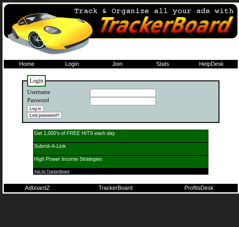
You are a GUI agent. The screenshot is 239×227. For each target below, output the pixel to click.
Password (38, 100)
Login (72, 64)
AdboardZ (37, 188)
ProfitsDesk (198, 188)
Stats (162, 64)
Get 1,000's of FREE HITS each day (74, 133)
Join (117, 64)
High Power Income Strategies (68, 159)
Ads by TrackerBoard (51, 171)
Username (38, 92)
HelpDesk (211, 64)
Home (26, 64)
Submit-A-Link (50, 146)
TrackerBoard (115, 188)
